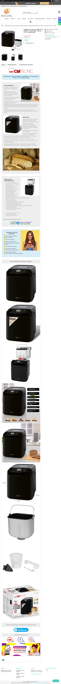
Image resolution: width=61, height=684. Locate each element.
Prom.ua (36, 681)
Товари (12, 18)
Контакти (30, 18)
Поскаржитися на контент (34, 682)
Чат (56, 680)
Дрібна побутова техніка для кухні (12, 25)
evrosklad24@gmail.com (36, 674)
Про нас (24, 18)
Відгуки (55, 18)
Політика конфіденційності (45, 682)
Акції (19, 18)
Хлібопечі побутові (23, 25)
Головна (6, 18)
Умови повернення (40, 18)
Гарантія (49, 18)
